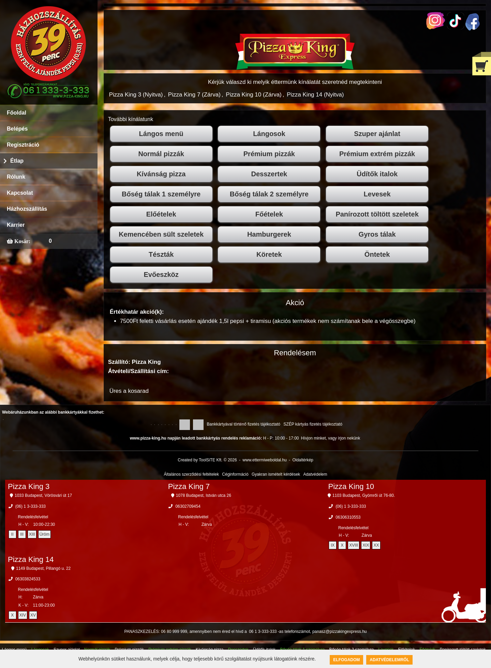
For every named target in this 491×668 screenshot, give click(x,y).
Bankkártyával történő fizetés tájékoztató (243, 424)
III (22, 534)
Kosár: (21, 241)
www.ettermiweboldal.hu (264, 460)
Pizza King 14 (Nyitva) (315, 94)
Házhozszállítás (27, 209)
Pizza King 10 (351, 486)
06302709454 (187, 506)
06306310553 (348, 517)
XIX (365, 545)
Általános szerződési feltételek (191, 474)
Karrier (16, 225)
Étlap (17, 161)
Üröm (44, 534)
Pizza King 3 (28, 486)
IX (332, 545)
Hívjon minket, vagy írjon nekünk (330, 438)
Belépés (17, 129)
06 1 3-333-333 (263, 631)
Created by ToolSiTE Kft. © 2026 (207, 460)
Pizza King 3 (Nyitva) (136, 94)
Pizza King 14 (31, 559)
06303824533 (27, 579)
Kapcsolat (20, 193)
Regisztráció (23, 145)
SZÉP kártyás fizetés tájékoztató (312, 424)
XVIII (353, 545)
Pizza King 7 (189, 486)
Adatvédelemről (389, 659)
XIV (22, 615)
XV (33, 615)
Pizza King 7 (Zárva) (194, 94)
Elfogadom (346, 659)
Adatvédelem (315, 474)
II (12, 534)
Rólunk (16, 177)
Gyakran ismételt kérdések (276, 474)
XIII (32, 534)
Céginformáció (235, 474)
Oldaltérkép (302, 460)
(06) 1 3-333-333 (30, 506)
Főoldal (16, 113)
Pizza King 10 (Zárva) (253, 94)
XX (376, 545)
